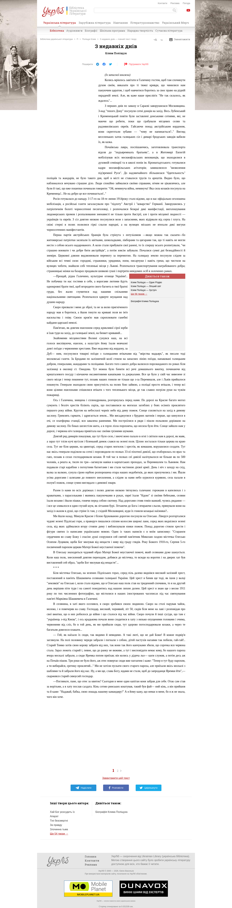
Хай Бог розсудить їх (62, 812)
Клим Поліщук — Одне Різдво (146, 282)
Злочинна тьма (59, 829)
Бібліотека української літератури (56, 39)
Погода (186, 3)
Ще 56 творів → (139, 294)
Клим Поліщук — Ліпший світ (146, 286)
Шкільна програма (112, 30)
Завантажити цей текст (116, 778)
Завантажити (180, 39)
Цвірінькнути (148, 787)
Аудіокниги (74, 30)
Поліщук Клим (89, 39)
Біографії (91, 30)
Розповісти (116, 787)
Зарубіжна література (95, 23)
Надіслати (83, 787)
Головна (90, 856)
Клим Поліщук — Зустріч (144, 290)
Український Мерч (175, 23)
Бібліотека (57, 30)
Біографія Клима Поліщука (145, 301)
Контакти (162, 3)
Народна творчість (140, 30)
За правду (56, 825)
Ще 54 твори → (59, 833)
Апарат (54, 816)
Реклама (174, 3)
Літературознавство (144, 23)
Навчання (120, 23)
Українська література (59, 24)
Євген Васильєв (126, 871)
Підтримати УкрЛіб (136, 64)
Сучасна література (168, 30)
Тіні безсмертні (59, 820)
